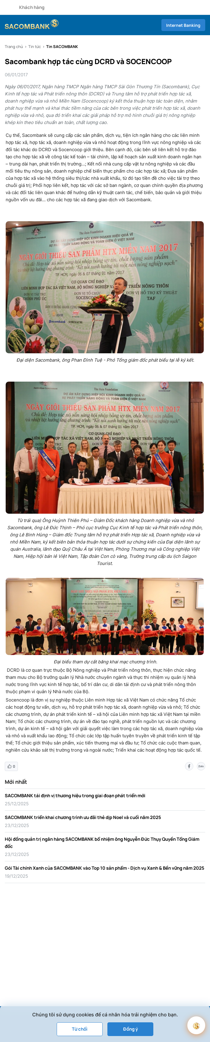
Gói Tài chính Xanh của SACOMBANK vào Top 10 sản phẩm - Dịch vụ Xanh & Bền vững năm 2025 (104, 868)
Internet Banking (183, 25)
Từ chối (79, 1029)
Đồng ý (130, 1029)
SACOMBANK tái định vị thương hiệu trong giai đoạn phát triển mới (75, 795)
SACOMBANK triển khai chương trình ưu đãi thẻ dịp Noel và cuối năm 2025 (83, 817)
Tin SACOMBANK (62, 46)
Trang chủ (14, 46)
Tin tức (34, 46)
